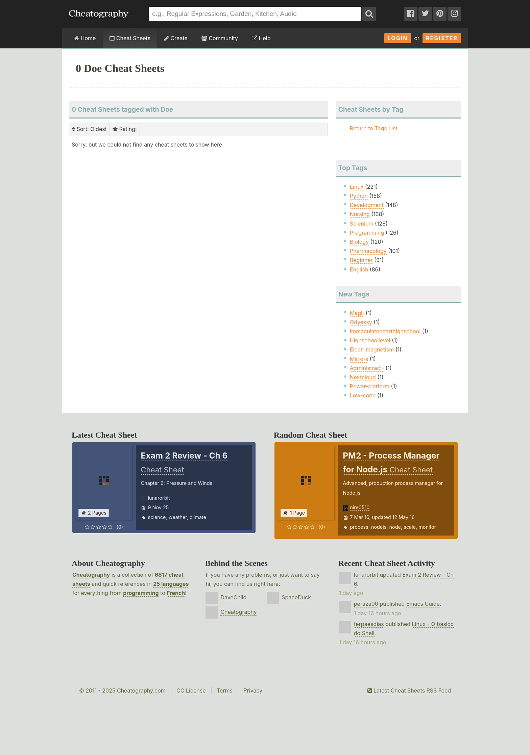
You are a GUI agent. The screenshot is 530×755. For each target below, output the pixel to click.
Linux (357, 186)
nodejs (378, 527)
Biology (359, 241)
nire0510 (359, 507)
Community (219, 38)
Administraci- (367, 368)
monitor (427, 527)
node (395, 527)
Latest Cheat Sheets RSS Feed (409, 690)
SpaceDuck (296, 597)
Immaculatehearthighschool (385, 331)
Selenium (362, 223)
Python (359, 195)
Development (367, 205)
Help (261, 38)
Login (398, 38)
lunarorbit (159, 498)
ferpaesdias (369, 624)
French (176, 593)
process (359, 527)
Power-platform (369, 386)
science (157, 517)
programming (141, 593)
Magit (357, 313)
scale (410, 527)
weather (178, 517)
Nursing (360, 214)
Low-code (363, 395)
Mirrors (359, 359)
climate (198, 517)
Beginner (361, 260)
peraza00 (366, 603)
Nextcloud (363, 377)
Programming (367, 232)
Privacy (252, 690)
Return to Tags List (373, 128)
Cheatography (91, 574)
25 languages (171, 583)
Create (176, 38)
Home (85, 38)
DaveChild (233, 597)
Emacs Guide (423, 603)
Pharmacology (368, 251)
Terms (225, 690)
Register (442, 38)
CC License (191, 690)
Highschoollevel (370, 340)
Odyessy (361, 322)
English (359, 269)
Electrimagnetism (372, 349)
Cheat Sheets (130, 38)
